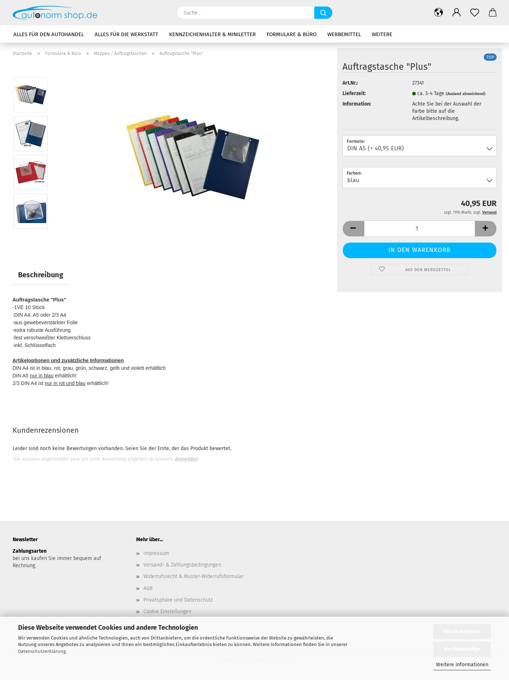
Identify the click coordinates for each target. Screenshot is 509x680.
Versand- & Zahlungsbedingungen (182, 565)
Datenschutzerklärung (42, 651)
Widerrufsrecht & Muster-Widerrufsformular (193, 576)
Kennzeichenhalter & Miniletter (212, 34)
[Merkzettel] (475, 12)
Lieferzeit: (354, 93)
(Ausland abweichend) (466, 93)
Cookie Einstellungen (167, 611)
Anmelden (186, 459)
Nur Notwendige (462, 649)
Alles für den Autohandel (48, 34)
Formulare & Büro (291, 34)
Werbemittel (344, 34)
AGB (147, 588)
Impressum (156, 553)
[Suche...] (323, 13)
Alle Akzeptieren (462, 631)
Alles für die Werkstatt (126, 34)
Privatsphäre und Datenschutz (178, 600)
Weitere (382, 34)
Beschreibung (40, 274)
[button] (439, 12)
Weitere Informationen (462, 665)
